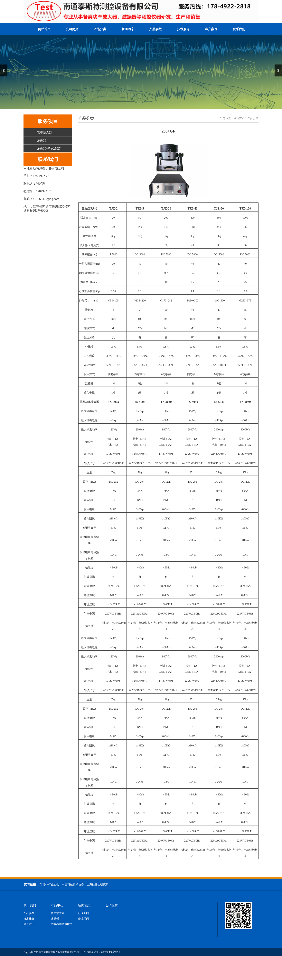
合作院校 (111, 905)
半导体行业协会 (49, 884)
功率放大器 (44, 132)
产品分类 (100, 29)
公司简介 (72, 29)
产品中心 (57, 905)
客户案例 (211, 29)
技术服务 (183, 29)
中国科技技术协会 (73, 884)
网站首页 (44, 29)
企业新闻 (83, 918)
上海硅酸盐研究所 (97, 884)
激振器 (41, 140)
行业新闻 (83, 913)
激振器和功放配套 (49, 148)
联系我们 (239, 29)
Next (278, 70)
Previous (3, 70)
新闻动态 (127, 29)
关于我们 (30, 905)
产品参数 (155, 29)
